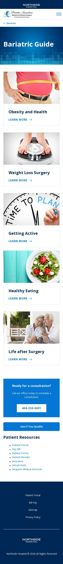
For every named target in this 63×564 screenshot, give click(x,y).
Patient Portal (20, 445)
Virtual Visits (19, 465)
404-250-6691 (31, 408)
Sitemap (32, 509)
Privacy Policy (33, 517)
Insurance (17, 461)
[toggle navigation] (58, 14)
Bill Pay (33, 502)
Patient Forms (20, 453)
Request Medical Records (27, 469)
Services (11, 23)
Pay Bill (16, 449)
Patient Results (21, 457)
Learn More (18, 119)
